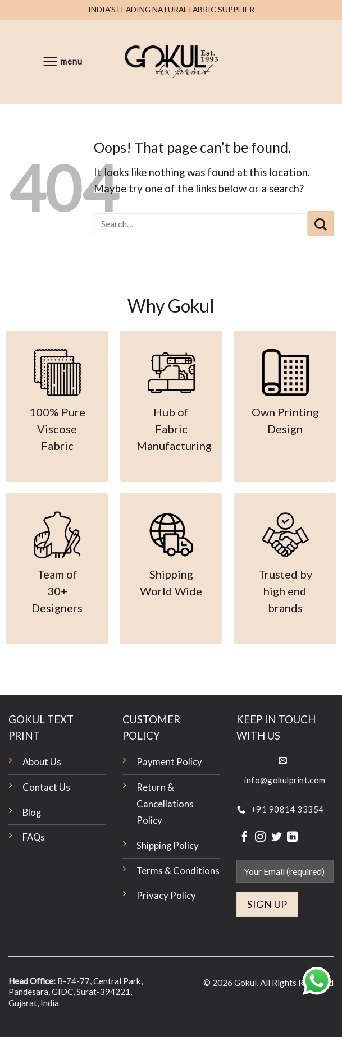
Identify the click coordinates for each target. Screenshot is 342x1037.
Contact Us (46, 787)
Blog (31, 812)
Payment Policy (169, 762)
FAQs (33, 837)
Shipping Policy (167, 845)
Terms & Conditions (178, 871)
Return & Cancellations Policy (165, 804)
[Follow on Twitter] (276, 837)
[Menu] (62, 62)
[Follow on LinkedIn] (292, 837)
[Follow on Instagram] (260, 837)
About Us (41, 762)
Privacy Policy (166, 895)
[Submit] (321, 223)
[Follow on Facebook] (244, 837)
